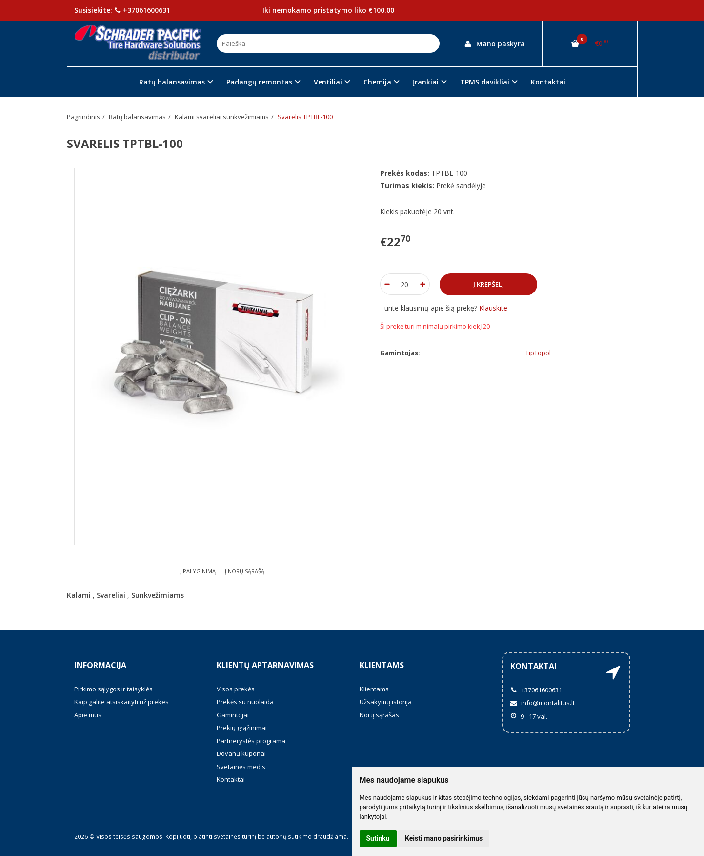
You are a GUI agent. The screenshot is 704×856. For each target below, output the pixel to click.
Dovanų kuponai (241, 753)
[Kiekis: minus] (387, 284)
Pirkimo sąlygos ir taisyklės (113, 689)
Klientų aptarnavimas (265, 665)
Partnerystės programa (251, 740)
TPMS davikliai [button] (484, 81)
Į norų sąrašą (244, 571)
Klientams (382, 665)
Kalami (79, 595)
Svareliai (111, 595)
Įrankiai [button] (426, 81)
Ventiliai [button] (328, 81)
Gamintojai (233, 714)
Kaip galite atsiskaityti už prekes (121, 701)
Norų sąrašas (379, 714)
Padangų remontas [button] (259, 81)
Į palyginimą (198, 571)
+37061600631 (142, 10)
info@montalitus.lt (542, 702)
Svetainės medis (241, 766)
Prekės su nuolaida (245, 701)
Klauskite (493, 308)
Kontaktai (548, 81)
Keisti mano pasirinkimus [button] (444, 838)
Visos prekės (236, 689)
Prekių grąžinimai (242, 727)
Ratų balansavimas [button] (172, 81)
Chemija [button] (377, 81)
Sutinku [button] (378, 838)
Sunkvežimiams (157, 595)
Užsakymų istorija (386, 701)
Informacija (100, 665)
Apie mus (87, 714)
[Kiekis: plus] (423, 284)
